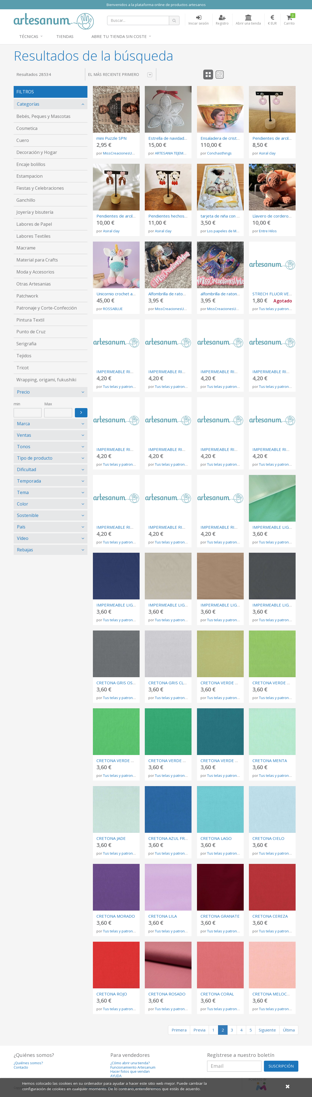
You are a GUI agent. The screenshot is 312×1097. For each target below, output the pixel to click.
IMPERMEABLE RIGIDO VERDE (230, 527)
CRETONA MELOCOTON (275, 994)
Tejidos (23, 356)
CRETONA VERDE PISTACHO (279, 682)
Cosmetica (26, 128)
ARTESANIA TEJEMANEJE (174, 153)
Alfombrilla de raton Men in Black (178, 293)
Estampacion (29, 176)
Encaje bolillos (30, 164)
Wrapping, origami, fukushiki (46, 380)
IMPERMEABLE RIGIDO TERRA (125, 527)
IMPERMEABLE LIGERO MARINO (127, 605)
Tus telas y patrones (276, 308)
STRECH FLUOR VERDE (274, 293)
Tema (23, 492)
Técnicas (28, 36)
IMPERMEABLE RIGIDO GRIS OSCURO (184, 371)
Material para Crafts (37, 260)
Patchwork (27, 296)
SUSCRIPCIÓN (281, 1066)
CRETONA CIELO (268, 838)
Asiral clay (267, 153)
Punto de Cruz (31, 332)
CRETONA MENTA (269, 760)
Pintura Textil (30, 320)
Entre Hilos (268, 230)
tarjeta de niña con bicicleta (226, 216)
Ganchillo (25, 200)
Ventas (24, 435)
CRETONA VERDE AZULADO (227, 760)
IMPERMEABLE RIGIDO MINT (280, 449)
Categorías (28, 104)
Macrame (26, 248)
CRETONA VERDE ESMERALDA (177, 760)
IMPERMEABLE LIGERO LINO (176, 605)
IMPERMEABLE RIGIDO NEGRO (126, 371)
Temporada (29, 481)
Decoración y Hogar (36, 152)
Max (48, 403)
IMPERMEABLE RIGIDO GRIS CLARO (235, 371)
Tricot (22, 368)
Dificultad (26, 469)
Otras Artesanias (33, 284)
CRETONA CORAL (217, 994)
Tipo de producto (34, 458)
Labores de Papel (34, 224)
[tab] (50, 104)
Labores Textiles (33, 236)
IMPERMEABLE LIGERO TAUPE (230, 605)
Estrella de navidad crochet (173, 138)
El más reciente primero (120, 74)
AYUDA (116, 1076)
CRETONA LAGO (216, 838)
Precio (23, 392)
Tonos (23, 447)
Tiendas (64, 36)
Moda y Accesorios (35, 272)
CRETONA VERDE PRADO (120, 760)
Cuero (22, 140)
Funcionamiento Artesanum (132, 1067)
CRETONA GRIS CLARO (170, 682)
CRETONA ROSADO (167, 994)
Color (22, 504)
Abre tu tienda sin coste (119, 36)
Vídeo (22, 538)
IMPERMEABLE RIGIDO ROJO (176, 527)
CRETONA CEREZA (270, 916)
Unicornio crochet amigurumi (123, 293)
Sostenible (28, 515)
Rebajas (25, 550)
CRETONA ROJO (111, 994)
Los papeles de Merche (226, 230)
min (17, 403)
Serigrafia (26, 344)
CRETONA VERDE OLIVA (224, 682)
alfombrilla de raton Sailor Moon (230, 293)
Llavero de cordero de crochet (281, 216)
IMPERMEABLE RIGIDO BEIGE (177, 449)
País (21, 527)
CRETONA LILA (162, 916)
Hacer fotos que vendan (130, 1071)
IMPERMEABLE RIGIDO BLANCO (231, 449)
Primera (179, 1030)
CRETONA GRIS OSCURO (120, 682)
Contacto (21, 1067)
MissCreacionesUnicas (122, 153)
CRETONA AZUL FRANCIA (172, 838)
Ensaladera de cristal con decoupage (235, 138)
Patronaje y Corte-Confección (46, 308)
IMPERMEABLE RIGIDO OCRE (124, 449)
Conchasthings (219, 153)
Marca (23, 424)
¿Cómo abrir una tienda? (130, 1063)
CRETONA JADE (111, 838)
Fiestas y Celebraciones (40, 188)
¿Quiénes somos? (28, 1063)
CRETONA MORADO (115, 916)
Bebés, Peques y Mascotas (43, 116)
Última (289, 1030)
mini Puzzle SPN (111, 138)
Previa (199, 1030)
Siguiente (267, 1030)
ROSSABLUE (113, 308)
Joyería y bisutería (34, 212)
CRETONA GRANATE (220, 916)
